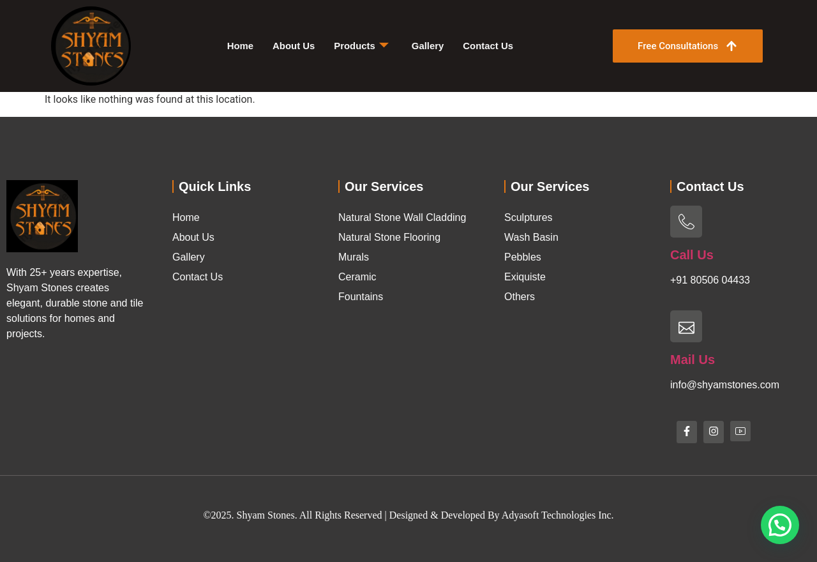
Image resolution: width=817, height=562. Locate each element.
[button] (780, 525)
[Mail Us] (686, 326)
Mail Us (692, 360)
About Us (293, 45)
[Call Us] (686, 222)
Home (240, 45)
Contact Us (488, 45)
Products (361, 46)
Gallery (428, 45)
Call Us (692, 255)
